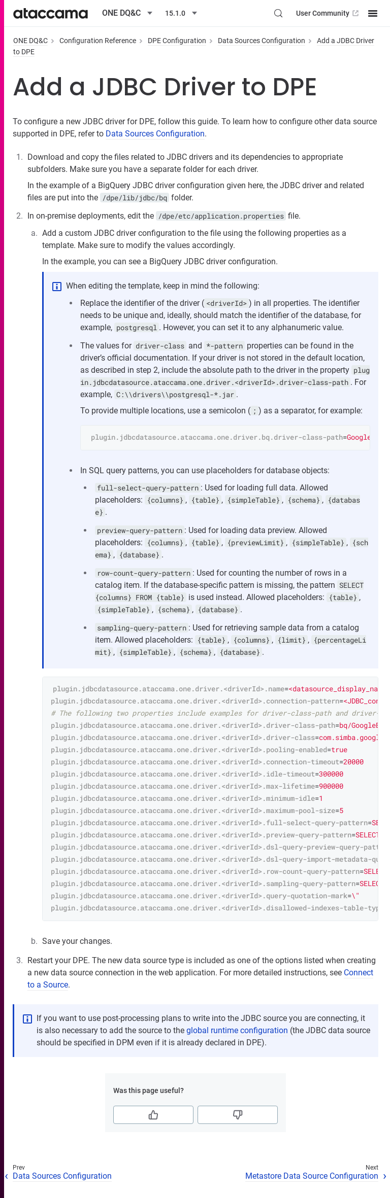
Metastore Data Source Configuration (311, 1176)
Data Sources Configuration (261, 41)
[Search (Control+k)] (278, 13)
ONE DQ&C (30, 41)
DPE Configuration (177, 41)
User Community (328, 13)
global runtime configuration (237, 1030)
